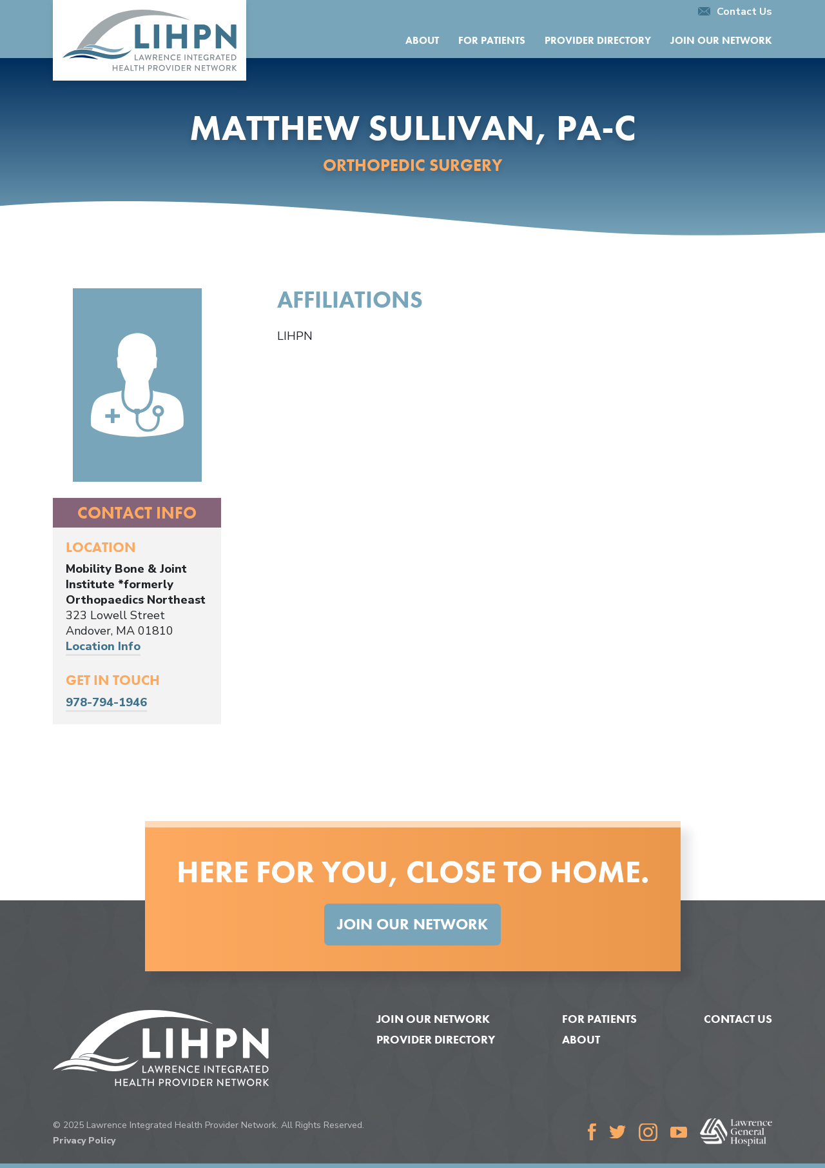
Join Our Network (721, 40)
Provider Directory (598, 40)
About (422, 40)
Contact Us (735, 12)
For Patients (491, 40)
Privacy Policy (84, 1140)
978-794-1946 (106, 702)
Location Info (103, 646)
